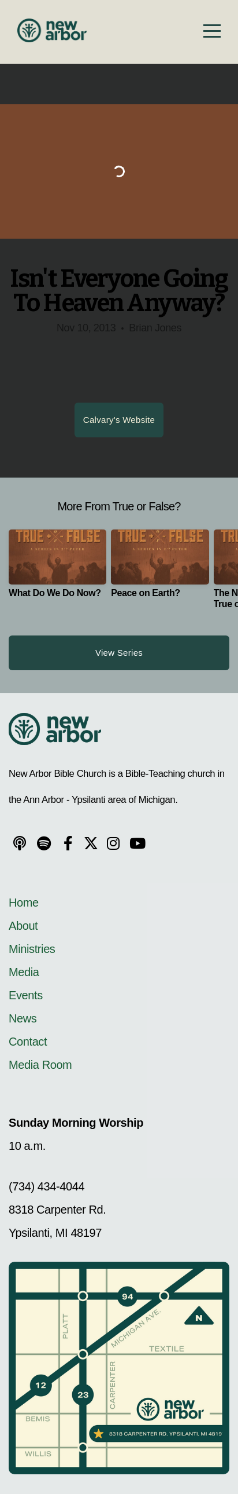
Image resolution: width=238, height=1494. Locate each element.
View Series (119, 652)
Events (26, 995)
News (22, 1018)
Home (25, 902)
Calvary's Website (119, 420)
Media (24, 972)
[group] (57, 568)
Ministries (32, 949)
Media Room (40, 1064)
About (23, 925)
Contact (28, 1041)
